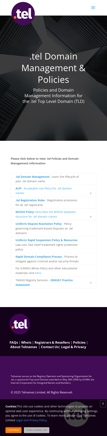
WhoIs (26, 342)
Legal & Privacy (73, 347)
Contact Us (50, 347)
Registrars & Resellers (52, 342)
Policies (79, 342)
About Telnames (23, 347)
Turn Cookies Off (36, 430)
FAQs (14, 342)
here (38, 273)
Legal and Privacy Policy (31, 420)
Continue (13, 430)
